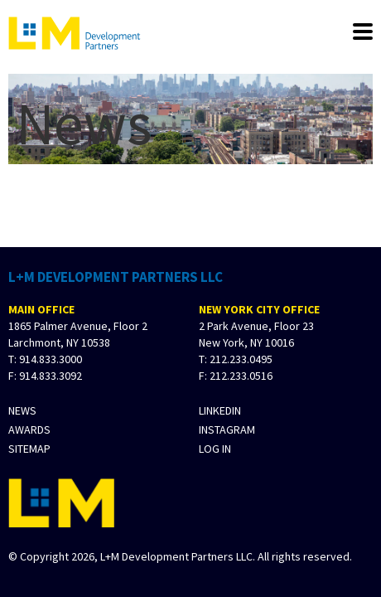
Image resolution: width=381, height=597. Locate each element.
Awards (29, 430)
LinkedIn (220, 411)
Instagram (227, 430)
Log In (215, 449)
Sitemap (29, 449)
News (22, 411)
